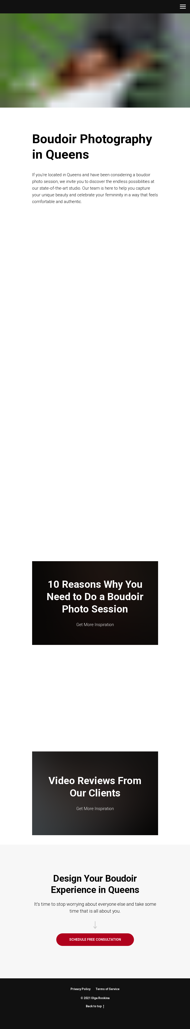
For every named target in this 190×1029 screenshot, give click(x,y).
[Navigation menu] (183, 7)
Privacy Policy (80, 989)
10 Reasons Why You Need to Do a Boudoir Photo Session (95, 596)
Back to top (95, 1006)
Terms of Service (107, 989)
